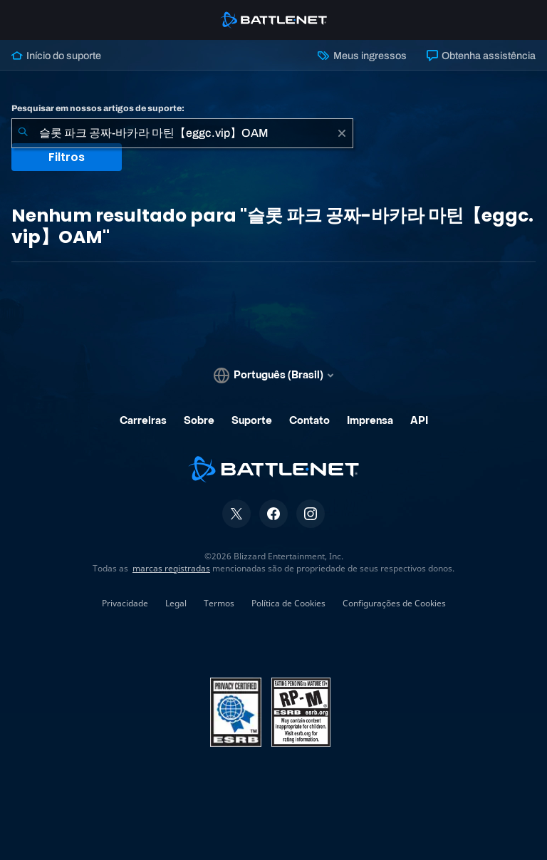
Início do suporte (56, 55)
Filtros (66, 157)
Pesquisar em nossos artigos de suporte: (97, 108)
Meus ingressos (362, 55)
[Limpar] (341, 133)
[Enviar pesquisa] (22, 133)
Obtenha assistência (481, 55)
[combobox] (182, 133)
